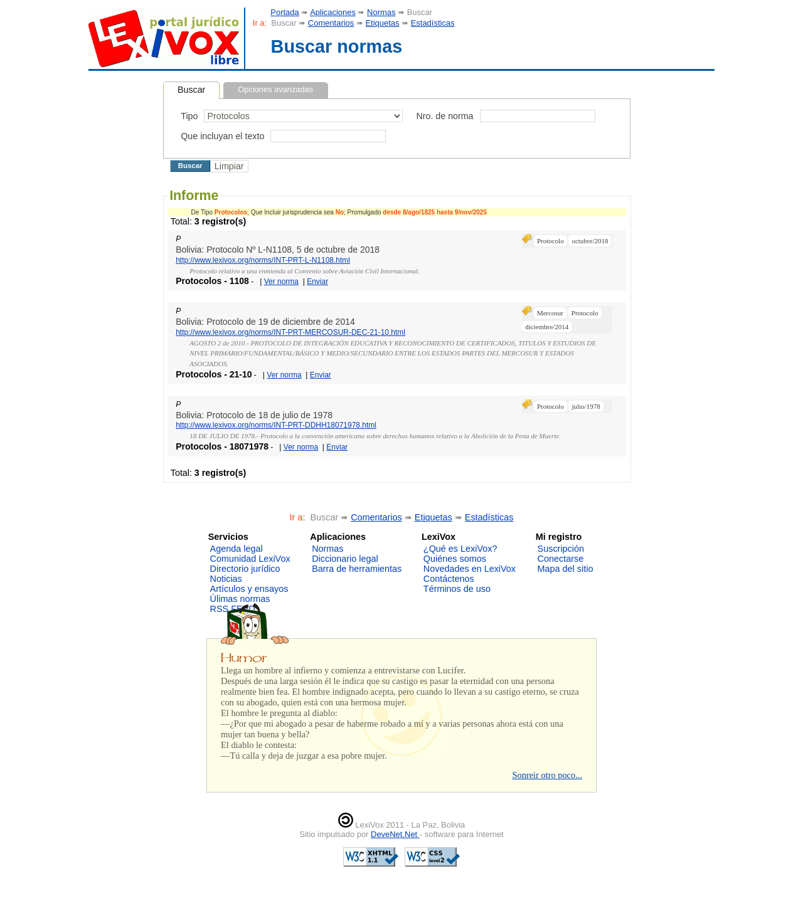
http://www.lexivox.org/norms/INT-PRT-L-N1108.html (263, 260)
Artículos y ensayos (249, 589)
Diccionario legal (345, 559)
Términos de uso (457, 589)
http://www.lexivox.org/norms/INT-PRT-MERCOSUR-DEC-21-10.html (290, 332)
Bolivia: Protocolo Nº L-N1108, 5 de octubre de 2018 (278, 250)
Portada (284, 12)
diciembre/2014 (546, 326)
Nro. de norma (444, 116)
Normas (381, 12)
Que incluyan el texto (222, 136)
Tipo (189, 116)
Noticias (226, 579)
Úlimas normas (240, 599)
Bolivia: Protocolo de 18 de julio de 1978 (254, 415)
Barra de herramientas (357, 569)
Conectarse (561, 559)
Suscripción (561, 549)
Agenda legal (236, 549)
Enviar (317, 281)
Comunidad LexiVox (250, 559)
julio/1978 (586, 406)
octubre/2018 (590, 241)
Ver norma (281, 281)
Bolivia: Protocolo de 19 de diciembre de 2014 (265, 322)
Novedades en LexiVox (469, 569)
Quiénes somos (454, 559)
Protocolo (550, 241)
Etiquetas (382, 23)
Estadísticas (433, 23)
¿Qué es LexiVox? (460, 549)
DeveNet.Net (395, 834)
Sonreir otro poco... (547, 775)
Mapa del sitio (565, 569)
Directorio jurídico (245, 569)
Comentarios (331, 23)
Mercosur (550, 313)
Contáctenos (448, 579)
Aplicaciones (333, 12)
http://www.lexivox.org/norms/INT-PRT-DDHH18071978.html (276, 425)
